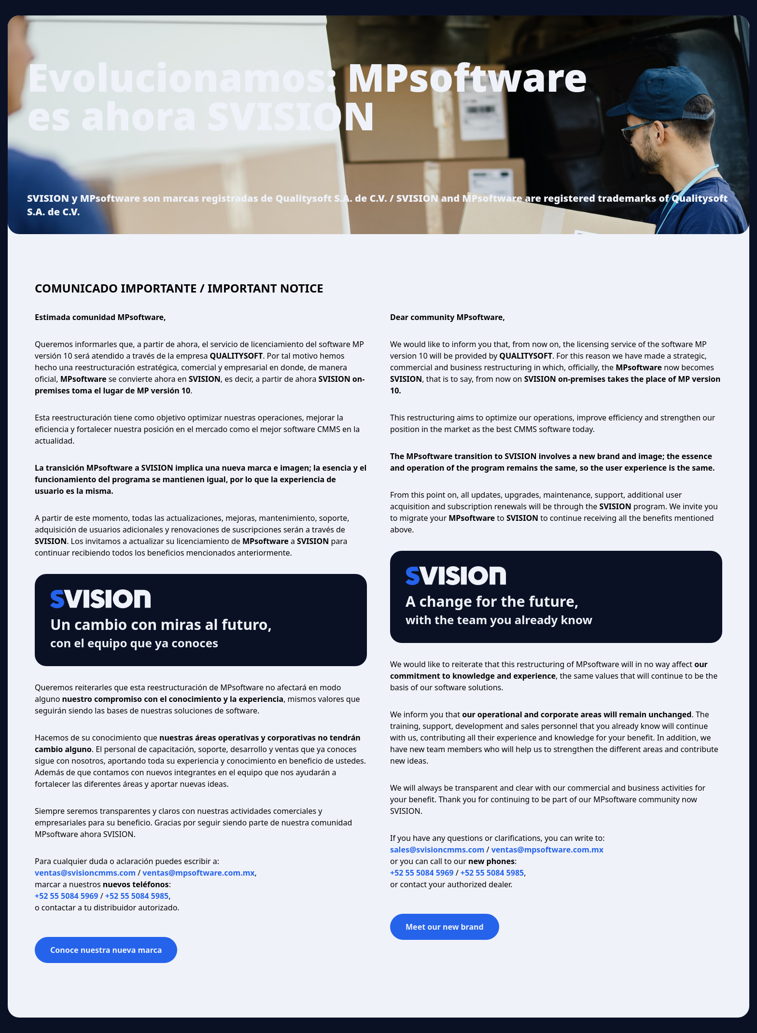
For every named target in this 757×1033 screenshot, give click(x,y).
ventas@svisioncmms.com (85, 872)
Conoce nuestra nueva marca (106, 950)
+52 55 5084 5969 (66, 896)
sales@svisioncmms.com (437, 849)
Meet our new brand (445, 926)
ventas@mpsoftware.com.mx (198, 872)
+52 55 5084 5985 (136, 896)
